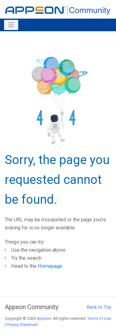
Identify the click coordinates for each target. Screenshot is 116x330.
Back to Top (99, 307)
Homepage (50, 266)
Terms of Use (99, 318)
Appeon (44, 318)
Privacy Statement (22, 324)
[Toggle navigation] (11, 25)
